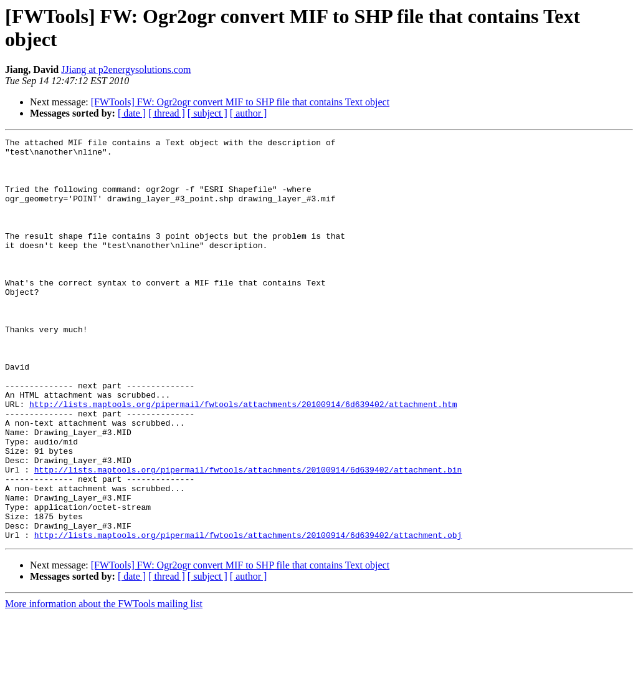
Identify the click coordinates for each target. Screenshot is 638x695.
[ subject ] (207, 113)
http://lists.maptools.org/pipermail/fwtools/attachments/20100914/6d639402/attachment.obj (248, 615)
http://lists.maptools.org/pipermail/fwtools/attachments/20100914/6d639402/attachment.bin (248, 536)
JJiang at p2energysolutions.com (126, 69)
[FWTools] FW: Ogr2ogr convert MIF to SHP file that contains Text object (240, 102)
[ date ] (132, 113)
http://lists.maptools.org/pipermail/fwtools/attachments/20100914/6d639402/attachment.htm (243, 458)
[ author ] (248, 113)
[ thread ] (166, 113)
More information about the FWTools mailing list (103, 684)
